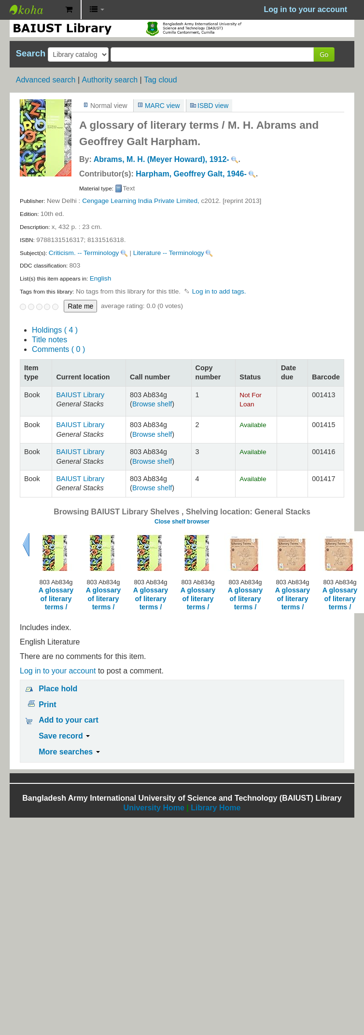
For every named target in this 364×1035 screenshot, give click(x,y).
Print (47, 704)
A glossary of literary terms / (56, 598)
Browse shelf (152, 404)
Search (30, 53)
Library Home (215, 808)
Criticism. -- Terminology (84, 252)
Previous (26, 545)
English (101, 278)
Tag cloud (160, 80)
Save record (64, 736)
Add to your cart (68, 720)
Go (324, 54)
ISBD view (212, 105)
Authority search (110, 80)
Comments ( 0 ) (58, 349)
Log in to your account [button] (305, 9)
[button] (69, 9)
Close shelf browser (182, 521)
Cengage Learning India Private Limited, (140, 200)
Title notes (49, 340)
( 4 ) (55, 330)
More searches (69, 752)
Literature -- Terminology (168, 252)
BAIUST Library (34, 9)
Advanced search (46, 80)
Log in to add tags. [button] (219, 291)
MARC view (162, 105)
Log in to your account (58, 671)
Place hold (58, 689)
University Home (154, 808)
